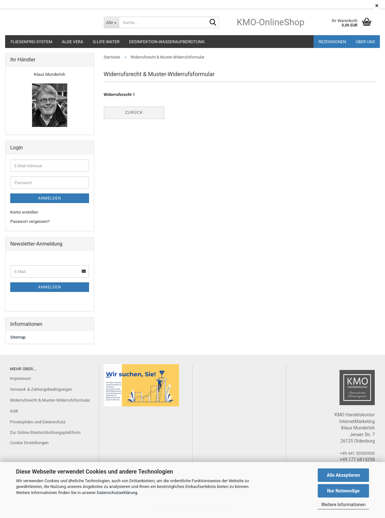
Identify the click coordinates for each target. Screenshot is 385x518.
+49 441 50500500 (357, 453)
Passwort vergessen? (30, 221)
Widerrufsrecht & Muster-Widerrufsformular (50, 400)
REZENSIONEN (332, 41)
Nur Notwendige (343, 490)
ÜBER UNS (365, 41)
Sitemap (18, 337)
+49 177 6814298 (357, 459)
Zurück (134, 112)
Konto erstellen (24, 212)
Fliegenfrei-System (31, 41)
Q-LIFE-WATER (106, 41)
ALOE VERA (72, 41)
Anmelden (49, 198)
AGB (14, 411)
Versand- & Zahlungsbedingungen (41, 389)
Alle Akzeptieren (343, 475)
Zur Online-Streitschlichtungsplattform (45, 432)
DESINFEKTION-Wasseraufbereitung (166, 41)
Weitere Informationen (343, 504)
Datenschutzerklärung (117, 492)
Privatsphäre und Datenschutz (37, 422)
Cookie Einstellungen (29, 442)
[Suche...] (111, 22)
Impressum (20, 378)
